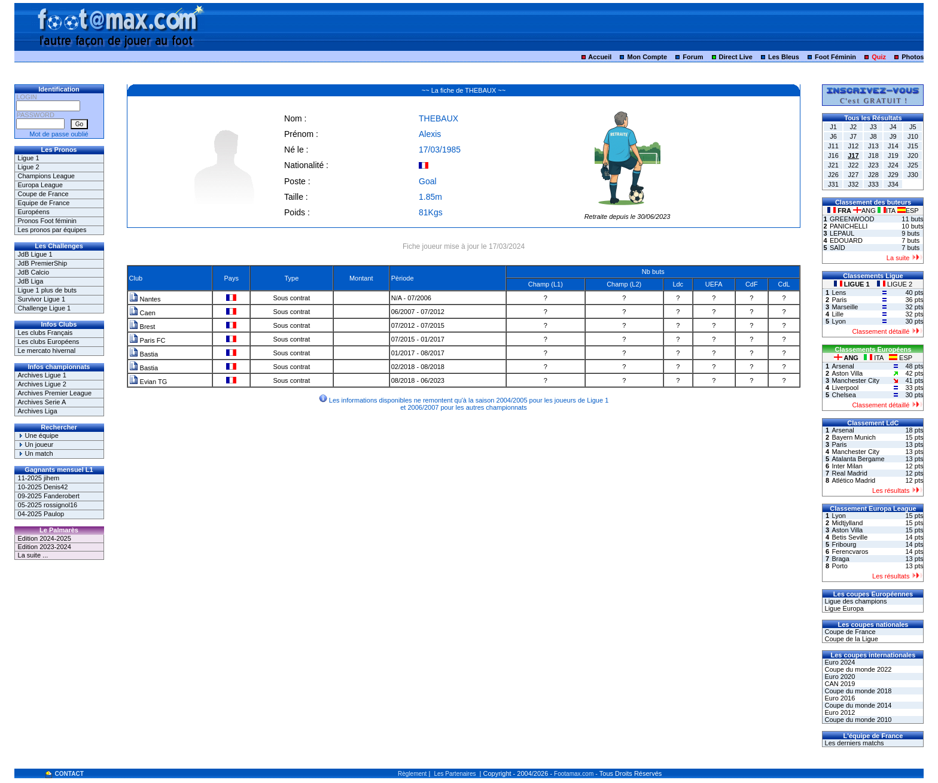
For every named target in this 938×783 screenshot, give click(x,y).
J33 (873, 184)
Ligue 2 (28, 166)
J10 (912, 136)
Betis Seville (849, 537)
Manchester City (855, 380)
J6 (833, 136)
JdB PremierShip (43, 263)
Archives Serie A (42, 402)
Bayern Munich (853, 437)
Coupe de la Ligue (850, 638)
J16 (833, 155)
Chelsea (843, 394)
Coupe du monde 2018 (857, 690)
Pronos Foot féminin (47, 220)
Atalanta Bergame (858, 458)
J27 (853, 174)
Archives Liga (37, 411)
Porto (839, 565)
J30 (912, 174)
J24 (893, 165)
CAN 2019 (839, 683)
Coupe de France (43, 193)
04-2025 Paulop (41, 513)
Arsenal (843, 366)
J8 (873, 136)
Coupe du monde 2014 (857, 705)
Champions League (46, 175)
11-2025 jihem (39, 478)
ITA (887, 210)
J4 (893, 126)
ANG (865, 210)
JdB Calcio (34, 272)
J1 (833, 126)
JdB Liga (31, 281)
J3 (873, 126)
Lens (839, 292)
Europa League (40, 184)
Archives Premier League (55, 393)
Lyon (838, 321)
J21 (833, 165)
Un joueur (36, 444)
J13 (873, 146)
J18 (873, 155)
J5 (912, 126)
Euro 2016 (839, 698)
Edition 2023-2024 (44, 546)
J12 (853, 146)
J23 (873, 165)
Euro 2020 (839, 676)
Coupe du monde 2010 (857, 719)
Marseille (845, 306)
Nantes (145, 299)
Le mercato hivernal (47, 350)
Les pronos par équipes (52, 229)
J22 (853, 165)
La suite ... (33, 555)
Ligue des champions (855, 601)
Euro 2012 (839, 712)
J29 (893, 174)
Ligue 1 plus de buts (47, 290)
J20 (912, 155)
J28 (873, 174)
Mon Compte (647, 56)
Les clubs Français (45, 332)
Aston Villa (847, 373)
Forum (693, 56)
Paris (839, 299)
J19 (893, 155)
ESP (908, 210)
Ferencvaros (850, 551)
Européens (34, 211)
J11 (833, 146)
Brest (142, 326)
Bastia (144, 354)
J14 (893, 146)
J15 (912, 146)
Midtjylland (847, 522)
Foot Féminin (835, 56)
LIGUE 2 (894, 284)
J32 (853, 184)
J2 (853, 126)
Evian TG (148, 381)
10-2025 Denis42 (43, 486)
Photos (913, 56)
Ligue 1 (28, 158)
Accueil (599, 56)
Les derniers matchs (853, 743)
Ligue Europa (843, 608)
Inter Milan (847, 466)
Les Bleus (783, 56)
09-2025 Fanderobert (49, 495)
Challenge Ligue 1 (44, 308)
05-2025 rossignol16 (48, 504)
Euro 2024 (839, 662)
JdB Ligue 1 (35, 254)
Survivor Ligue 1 (42, 299)
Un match (35, 453)
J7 (853, 136)
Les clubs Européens (49, 341)
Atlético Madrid (853, 480)
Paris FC (147, 340)
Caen (142, 312)
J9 (893, 136)
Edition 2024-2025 (44, 538)
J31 (833, 184)
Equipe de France (44, 202)
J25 (912, 165)
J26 (833, 174)
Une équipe (38, 435)
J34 (893, 184)
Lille (837, 314)
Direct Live (736, 56)
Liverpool (845, 387)
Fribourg (844, 544)
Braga (840, 558)
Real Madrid (849, 473)
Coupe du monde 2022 (857, 669)
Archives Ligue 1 (42, 375)
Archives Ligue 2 (42, 384)
